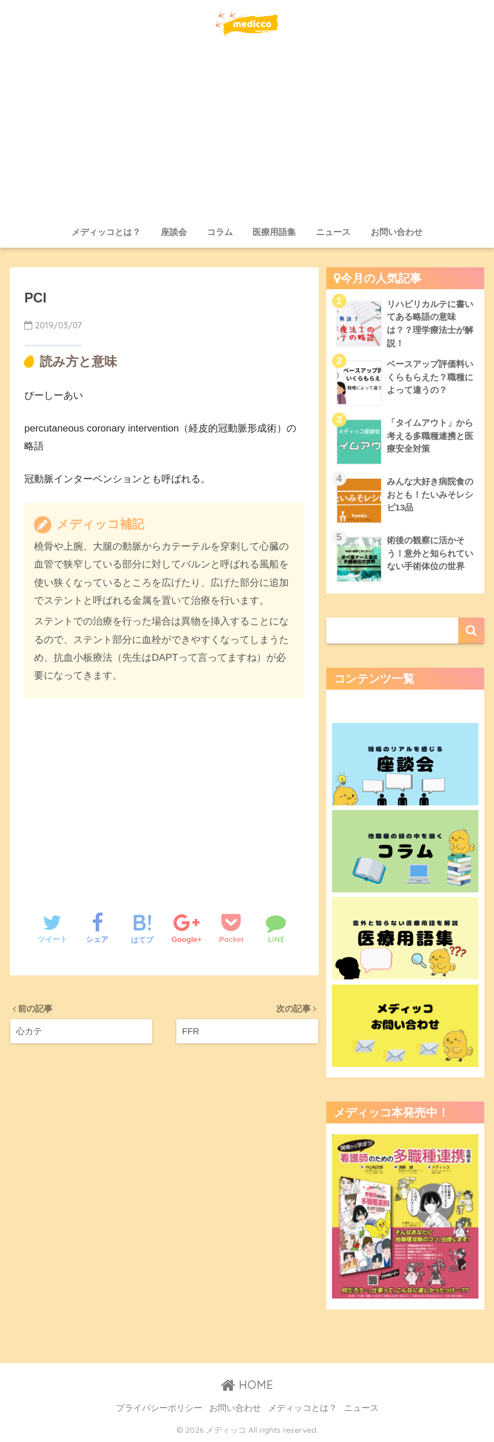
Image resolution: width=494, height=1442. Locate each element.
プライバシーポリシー (159, 1408)
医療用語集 (274, 232)
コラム (220, 232)
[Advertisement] (247, 133)
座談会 (174, 232)
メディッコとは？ (106, 232)
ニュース (333, 232)
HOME (247, 1384)
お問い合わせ (397, 232)
